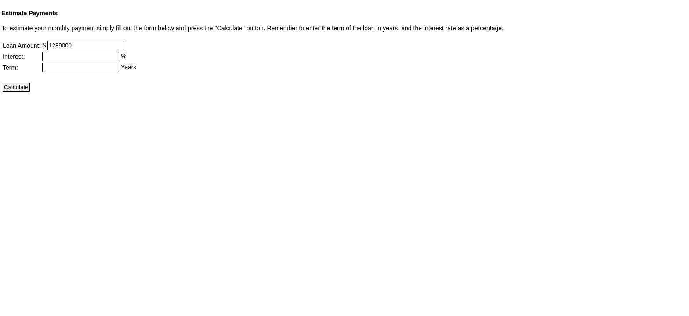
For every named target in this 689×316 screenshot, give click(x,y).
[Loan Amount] (85, 45)
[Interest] (80, 56)
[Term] (80, 67)
